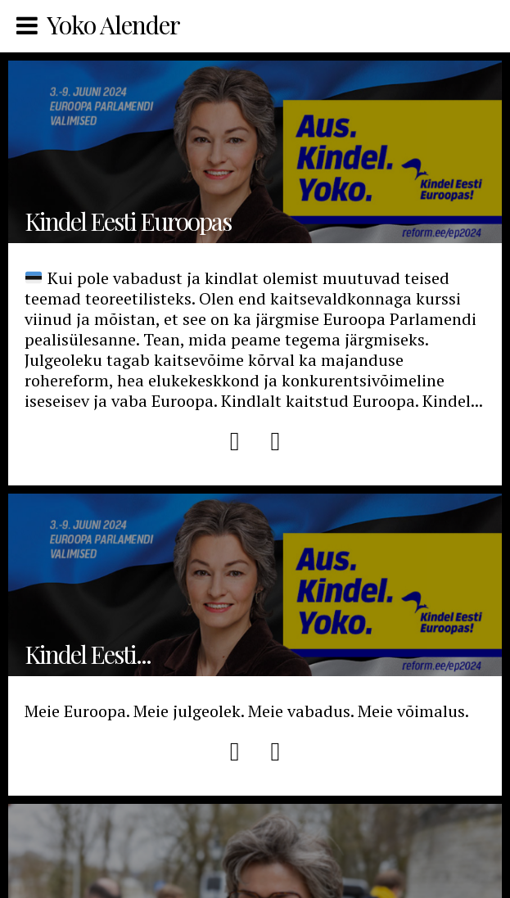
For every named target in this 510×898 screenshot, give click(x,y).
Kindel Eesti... (88, 654)
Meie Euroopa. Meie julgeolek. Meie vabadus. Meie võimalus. (247, 711)
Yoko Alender (113, 24)
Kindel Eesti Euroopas (255, 152)
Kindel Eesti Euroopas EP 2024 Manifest (255, 585)
